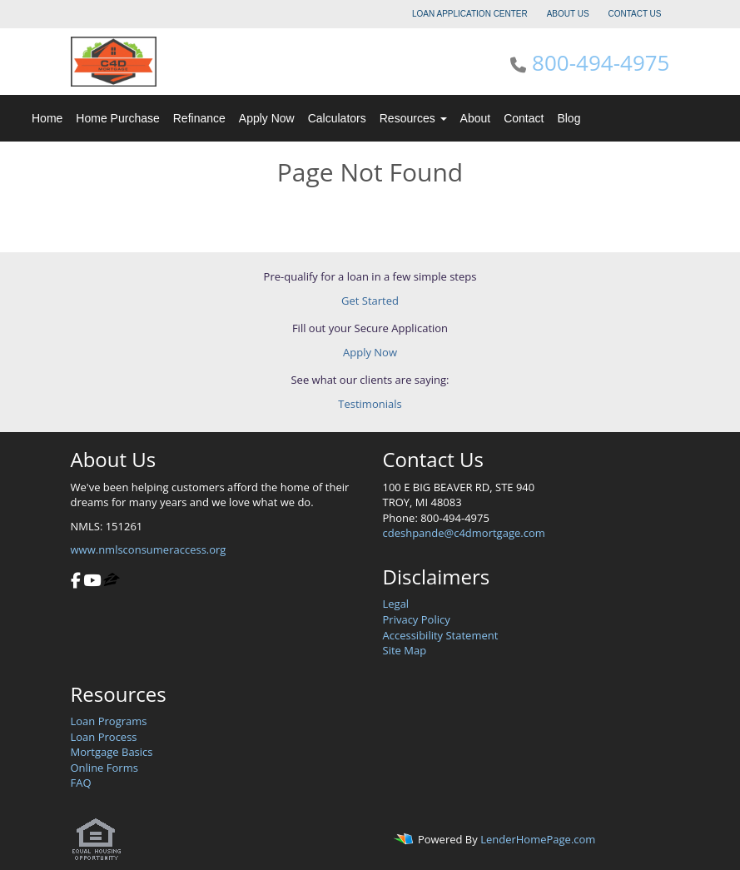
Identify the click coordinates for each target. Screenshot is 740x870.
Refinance (199, 118)
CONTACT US (634, 13)
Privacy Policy (416, 619)
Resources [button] (413, 118)
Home (47, 118)
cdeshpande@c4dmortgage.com (464, 532)
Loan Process (104, 736)
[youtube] (92, 581)
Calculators (337, 118)
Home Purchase (117, 118)
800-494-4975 (600, 62)
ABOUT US (568, 13)
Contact (524, 118)
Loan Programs (109, 720)
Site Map (405, 650)
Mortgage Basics (112, 751)
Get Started (370, 300)
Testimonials (369, 403)
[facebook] (76, 581)
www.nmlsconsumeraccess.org (148, 549)
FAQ (81, 782)
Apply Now (267, 118)
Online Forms (104, 767)
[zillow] (111, 581)
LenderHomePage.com (537, 839)
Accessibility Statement (441, 635)
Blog (568, 118)
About (475, 118)
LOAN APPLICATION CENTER (470, 13)
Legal (396, 603)
